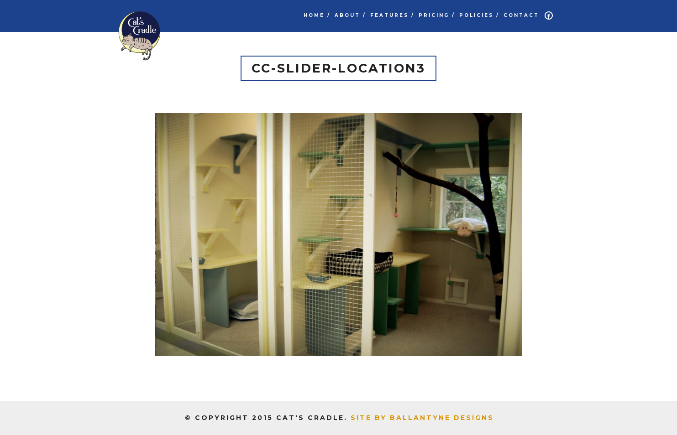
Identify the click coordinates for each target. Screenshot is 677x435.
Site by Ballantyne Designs (422, 418)
